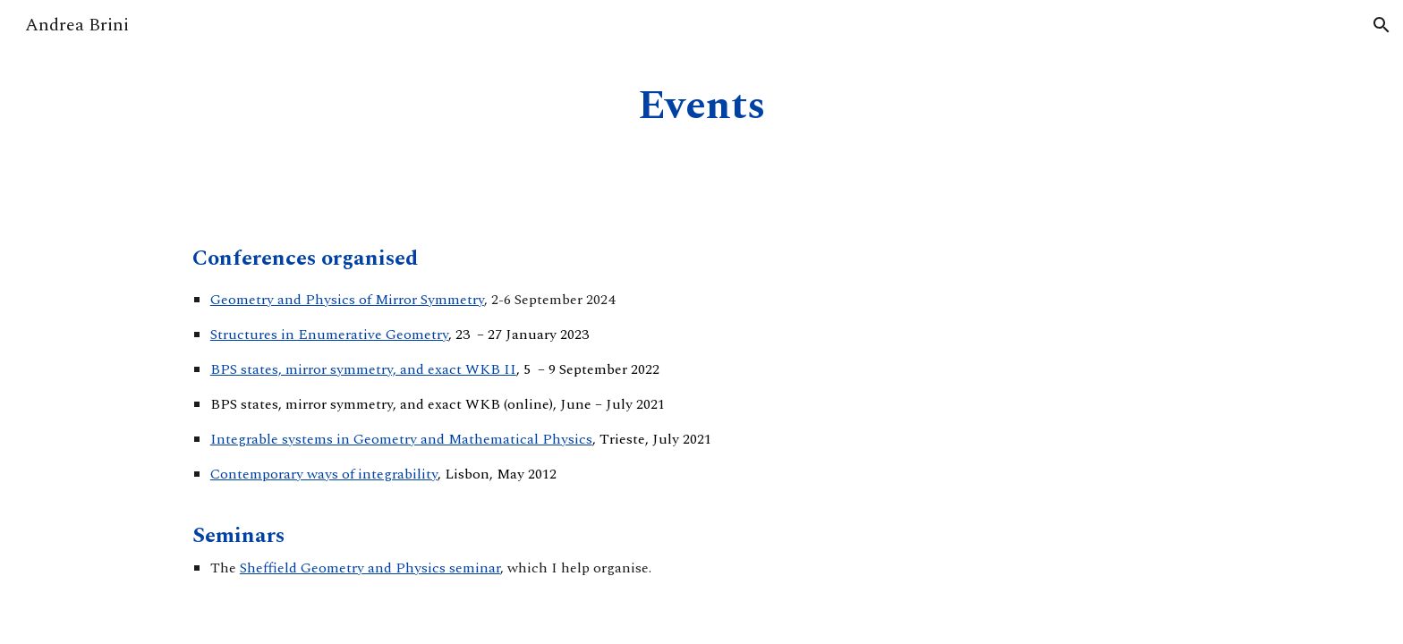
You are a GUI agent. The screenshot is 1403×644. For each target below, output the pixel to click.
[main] (701, 107)
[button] (1381, 25)
